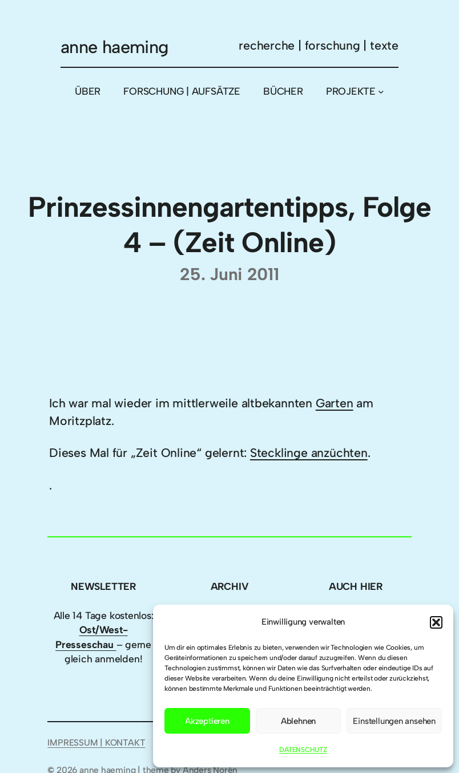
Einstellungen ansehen (394, 721)
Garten (334, 403)
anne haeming (115, 47)
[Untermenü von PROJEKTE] (381, 91)
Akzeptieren (207, 721)
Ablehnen (298, 721)
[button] (436, 622)
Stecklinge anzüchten (309, 453)
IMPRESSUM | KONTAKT (96, 742)
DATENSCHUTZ (303, 750)
